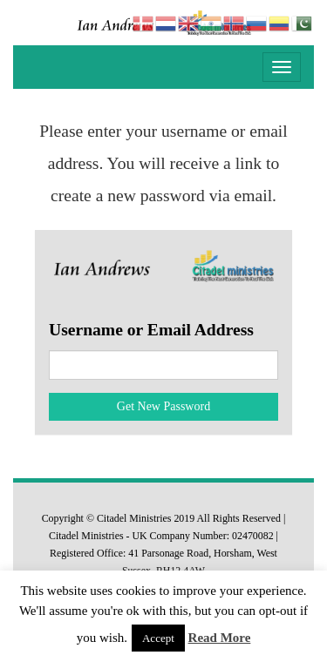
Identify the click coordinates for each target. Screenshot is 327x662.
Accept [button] (158, 638)
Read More (219, 638)
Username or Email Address (151, 330)
